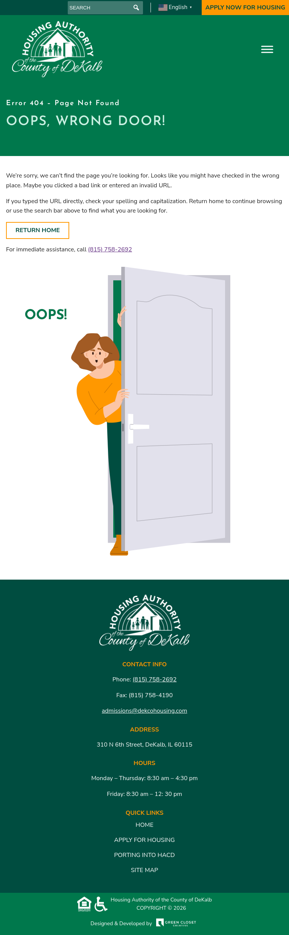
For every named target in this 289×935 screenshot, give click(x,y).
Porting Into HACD (144, 855)
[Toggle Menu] (267, 49)
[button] (136, 7)
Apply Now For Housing (245, 7)
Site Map (144, 870)
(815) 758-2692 (110, 249)
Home (144, 825)
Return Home (37, 230)
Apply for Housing (144, 840)
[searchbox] (105, 7)
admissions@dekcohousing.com (144, 711)
